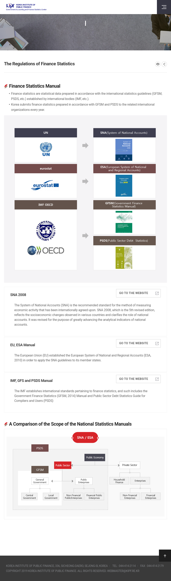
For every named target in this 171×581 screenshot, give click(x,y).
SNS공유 (164, 64)
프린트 (158, 64)
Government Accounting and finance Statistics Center (26, 7)
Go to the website (139, 293)
